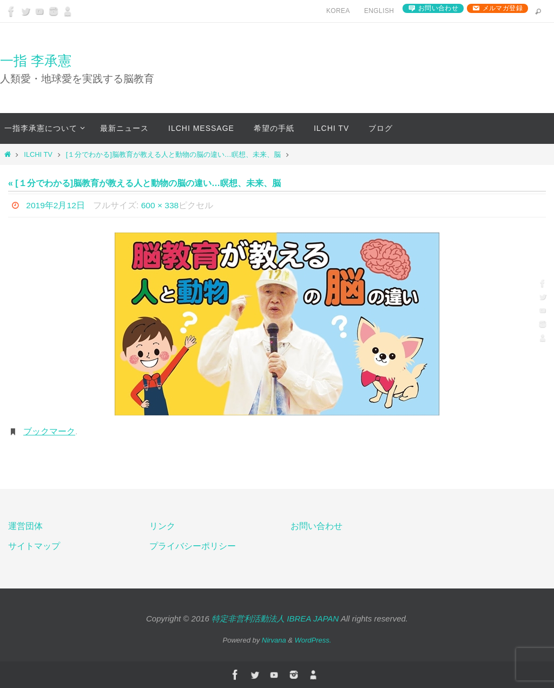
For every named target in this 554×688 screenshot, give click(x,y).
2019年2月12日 (55, 205)
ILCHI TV (38, 154)
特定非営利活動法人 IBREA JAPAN (275, 618)
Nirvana (274, 640)
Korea (338, 11)
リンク (162, 526)
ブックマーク (49, 431)
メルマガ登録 (503, 8)
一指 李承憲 (35, 60)
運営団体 (25, 526)
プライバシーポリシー (192, 546)
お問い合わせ (438, 8)
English (379, 11)
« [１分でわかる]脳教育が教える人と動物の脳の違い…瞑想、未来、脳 (144, 183)
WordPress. (313, 640)
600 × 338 (161, 205)
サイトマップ (34, 546)
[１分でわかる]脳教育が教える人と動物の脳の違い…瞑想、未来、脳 (173, 154)
